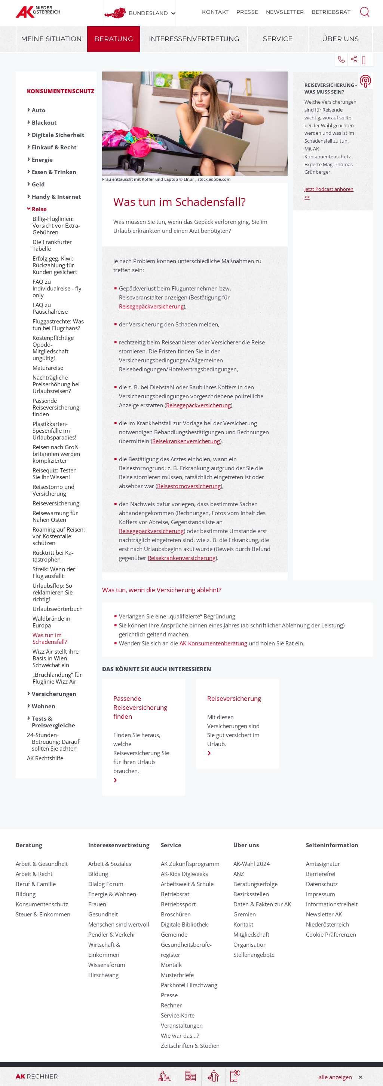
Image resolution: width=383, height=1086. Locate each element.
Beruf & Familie (36, 884)
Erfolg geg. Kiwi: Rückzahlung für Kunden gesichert (55, 265)
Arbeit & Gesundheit (42, 863)
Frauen (97, 904)
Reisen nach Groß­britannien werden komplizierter (56, 454)
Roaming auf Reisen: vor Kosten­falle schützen (59, 536)
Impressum (320, 894)
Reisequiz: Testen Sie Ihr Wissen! (55, 473)
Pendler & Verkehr (111, 934)
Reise (39, 209)
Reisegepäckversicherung (151, 306)
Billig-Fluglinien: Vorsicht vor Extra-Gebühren (56, 225)
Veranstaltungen (182, 1025)
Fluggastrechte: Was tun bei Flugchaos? (58, 324)
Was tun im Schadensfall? (50, 638)
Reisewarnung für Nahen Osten (55, 516)
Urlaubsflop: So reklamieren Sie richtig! (53, 592)
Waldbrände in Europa (51, 622)
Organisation (250, 944)
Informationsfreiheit (332, 904)
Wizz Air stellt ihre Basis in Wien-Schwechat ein (56, 658)
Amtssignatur (323, 863)
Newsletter (285, 12)
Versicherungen (54, 693)
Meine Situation (51, 39)
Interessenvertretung (194, 39)
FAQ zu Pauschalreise (50, 308)
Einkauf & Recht (54, 147)
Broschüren (176, 914)
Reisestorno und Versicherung (53, 490)
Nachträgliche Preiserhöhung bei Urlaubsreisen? (56, 384)
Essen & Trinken (54, 172)
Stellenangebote (254, 954)
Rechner (171, 1005)
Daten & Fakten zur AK (262, 904)
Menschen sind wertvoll (118, 924)
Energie (42, 159)
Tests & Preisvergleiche (53, 722)
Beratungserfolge (255, 884)
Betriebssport (178, 904)
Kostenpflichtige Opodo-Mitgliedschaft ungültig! (53, 347)
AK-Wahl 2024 (251, 863)
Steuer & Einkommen (43, 914)
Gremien (244, 914)
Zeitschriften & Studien (190, 1045)
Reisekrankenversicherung (186, 441)
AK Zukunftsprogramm (190, 863)
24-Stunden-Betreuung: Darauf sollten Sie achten (55, 741)
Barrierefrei (320, 873)
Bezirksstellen (251, 894)
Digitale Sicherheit (58, 135)
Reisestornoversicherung (189, 486)
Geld (38, 184)
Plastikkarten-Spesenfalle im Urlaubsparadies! (54, 430)
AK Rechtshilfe (47, 758)
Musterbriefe (177, 975)
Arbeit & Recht (34, 873)
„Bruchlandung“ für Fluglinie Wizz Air (57, 678)
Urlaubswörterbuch (58, 608)
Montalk (171, 964)
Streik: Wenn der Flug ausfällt (54, 572)
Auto (38, 110)
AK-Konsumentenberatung (212, 643)
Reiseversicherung (56, 503)
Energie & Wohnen (112, 894)
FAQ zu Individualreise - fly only (57, 288)
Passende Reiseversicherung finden (56, 407)
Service (277, 39)
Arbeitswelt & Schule (187, 884)
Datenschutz (322, 884)
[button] (364, 11)
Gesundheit (103, 914)
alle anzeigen (335, 1077)
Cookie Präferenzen (331, 934)
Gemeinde (174, 934)
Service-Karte (177, 1015)
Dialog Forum (105, 884)
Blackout (44, 122)
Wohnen (43, 706)
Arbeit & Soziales (109, 863)
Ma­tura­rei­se (48, 367)
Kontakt (215, 12)
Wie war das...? (180, 1035)
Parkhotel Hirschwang (189, 985)
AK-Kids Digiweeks (184, 873)
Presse (247, 12)
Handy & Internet (56, 196)
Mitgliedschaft (251, 934)
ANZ (238, 873)
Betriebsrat (331, 12)
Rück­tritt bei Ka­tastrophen (53, 556)
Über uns (340, 39)
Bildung (26, 894)
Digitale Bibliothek (184, 924)
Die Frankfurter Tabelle (52, 245)
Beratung (113, 39)
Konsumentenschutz (60, 91)
